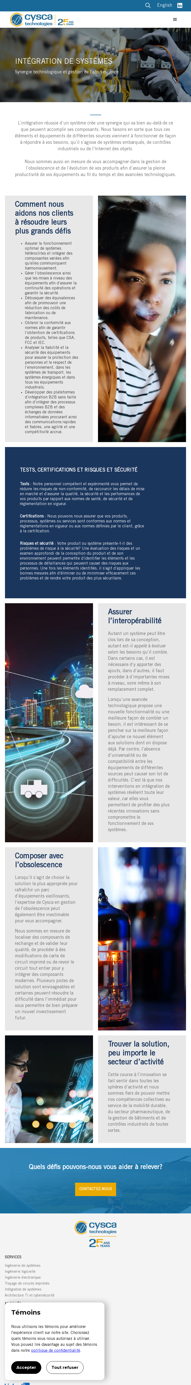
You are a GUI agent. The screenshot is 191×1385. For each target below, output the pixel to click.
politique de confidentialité (55, 1351)
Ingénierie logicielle (20, 1272)
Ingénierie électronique (23, 1278)
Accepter (26, 1367)
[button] (175, 20)
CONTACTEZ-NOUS (95, 1189)
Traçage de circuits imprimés (27, 1284)
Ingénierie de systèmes (22, 1266)
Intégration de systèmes (23, 1290)
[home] (89, 20)
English (164, 5)
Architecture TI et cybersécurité (29, 1295)
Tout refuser (64, 1367)
